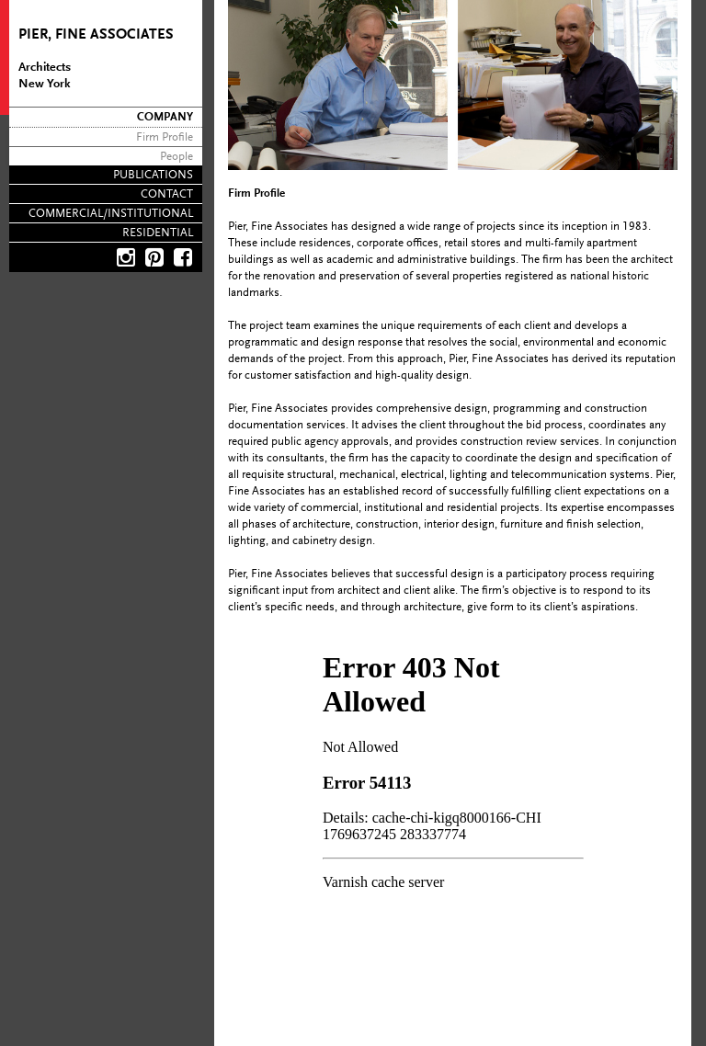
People (176, 157)
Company (165, 117)
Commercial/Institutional (110, 214)
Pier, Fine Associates (96, 35)
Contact (167, 194)
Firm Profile (164, 137)
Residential (157, 233)
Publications (153, 175)
